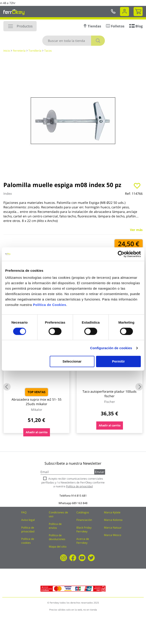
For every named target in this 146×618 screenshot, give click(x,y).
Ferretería (19, 51)
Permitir (118, 361)
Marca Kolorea (113, 520)
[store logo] (13, 12)
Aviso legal (28, 520)
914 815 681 (79, 496)
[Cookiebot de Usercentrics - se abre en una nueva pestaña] (121, 254)
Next (139, 387)
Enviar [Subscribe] (99, 472)
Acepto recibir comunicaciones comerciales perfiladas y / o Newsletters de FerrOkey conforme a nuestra (73, 482)
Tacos (48, 51)
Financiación (84, 520)
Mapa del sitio (57, 546)
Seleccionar (71, 361)
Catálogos (82, 512)
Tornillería (34, 51)
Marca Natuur (113, 527)
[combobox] (73, 41)
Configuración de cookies (111, 348)
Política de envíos (55, 526)
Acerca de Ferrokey (82, 541)
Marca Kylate (112, 512)
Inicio (6, 51)
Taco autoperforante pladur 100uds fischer (109, 393)
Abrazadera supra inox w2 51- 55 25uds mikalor (36, 401)
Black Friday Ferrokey (84, 529)
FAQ (23, 512)
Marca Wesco (112, 535)
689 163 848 (79, 503)
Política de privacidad (27, 529)
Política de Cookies (49, 305)
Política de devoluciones (57, 537)
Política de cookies (27, 541)
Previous (7, 387)
